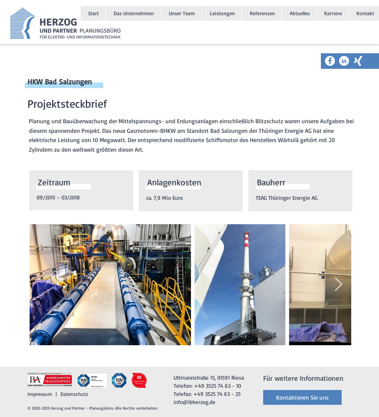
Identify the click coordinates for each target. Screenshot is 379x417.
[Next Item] (338, 285)
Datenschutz (74, 394)
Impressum (39, 394)
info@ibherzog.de (194, 402)
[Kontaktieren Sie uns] (302, 397)
